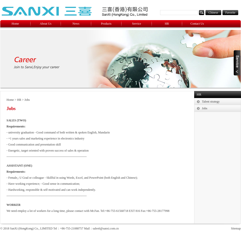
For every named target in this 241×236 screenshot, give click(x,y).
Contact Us (197, 23)
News (75, 23)
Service (136, 23)
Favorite (230, 12)
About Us (45, 23)
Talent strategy (211, 101)
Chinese (213, 12)
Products (106, 23)
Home (15, 23)
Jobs (27, 100)
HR (167, 23)
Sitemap (236, 228)
